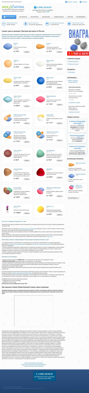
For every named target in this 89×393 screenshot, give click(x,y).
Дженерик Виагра (73, 61)
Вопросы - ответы (72, 2)
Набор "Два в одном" (20, 132)
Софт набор (49, 115)
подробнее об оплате (74, 112)
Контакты (84, 2)
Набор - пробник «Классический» (73, 81)
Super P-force (18, 96)
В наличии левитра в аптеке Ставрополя (34, 366)
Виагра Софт (50, 60)
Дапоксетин (49, 77)
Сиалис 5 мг (50, 206)
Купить (27, 51)
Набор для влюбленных (53, 187)
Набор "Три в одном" (52, 132)
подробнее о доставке (74, 102)
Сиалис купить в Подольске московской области (33, 364)
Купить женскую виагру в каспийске (33, 363)
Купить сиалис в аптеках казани (16, 244)
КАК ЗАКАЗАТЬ (23, 17)
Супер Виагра (50, 150)
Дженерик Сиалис (73, 64)
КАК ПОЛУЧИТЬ (46, 17)
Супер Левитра (18, 169)
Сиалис (48, 43)
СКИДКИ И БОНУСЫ (59, 17)
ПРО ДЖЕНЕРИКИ (80, 17)
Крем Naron (17, 206)
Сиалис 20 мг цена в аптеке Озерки (41, 244)
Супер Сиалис (18, 150)
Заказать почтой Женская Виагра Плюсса (22, 273)
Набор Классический (20, 115)
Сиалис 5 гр (50, 236)
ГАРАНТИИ (70, 17)
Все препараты (10, 17)
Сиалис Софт (17, 77)
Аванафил (49, 169)
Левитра (16, 60)
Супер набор (17, 187)
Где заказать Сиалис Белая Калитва (28, 228)
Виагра (16, 43)
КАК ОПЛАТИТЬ (35, 17)
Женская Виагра (51, 96)
